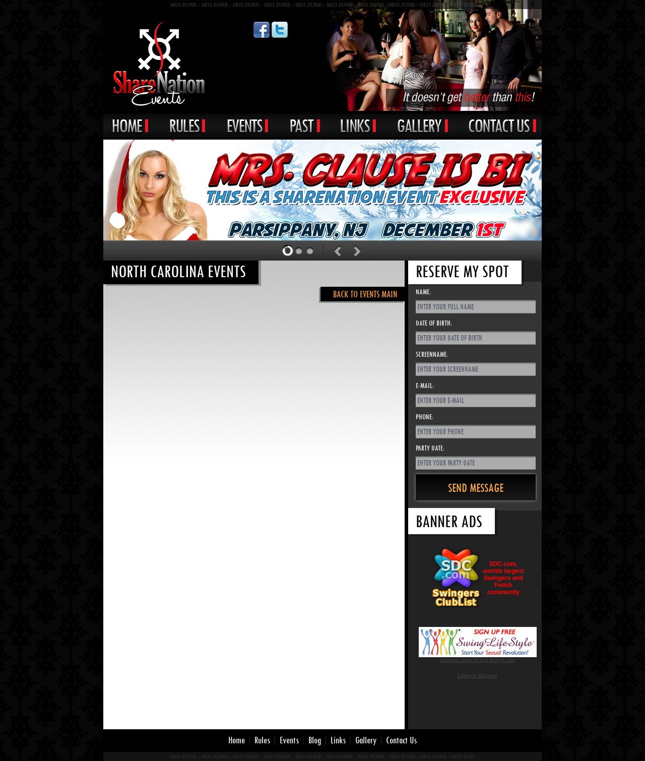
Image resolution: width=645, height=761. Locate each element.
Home (236, 740)
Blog (314, 740)
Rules (262, 740)
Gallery (365, 740)
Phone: (424, 416)
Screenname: (432, 354)
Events (289, 740)
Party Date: (430, 448)
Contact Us (401, 740)
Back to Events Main (365, 294)
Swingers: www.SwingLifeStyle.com (477, 660)
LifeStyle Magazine (477, 675)
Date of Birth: (434, 323)
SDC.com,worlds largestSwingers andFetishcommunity (503, 578)
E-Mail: (425, 385)
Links (338, 740)
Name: (423, 291)
